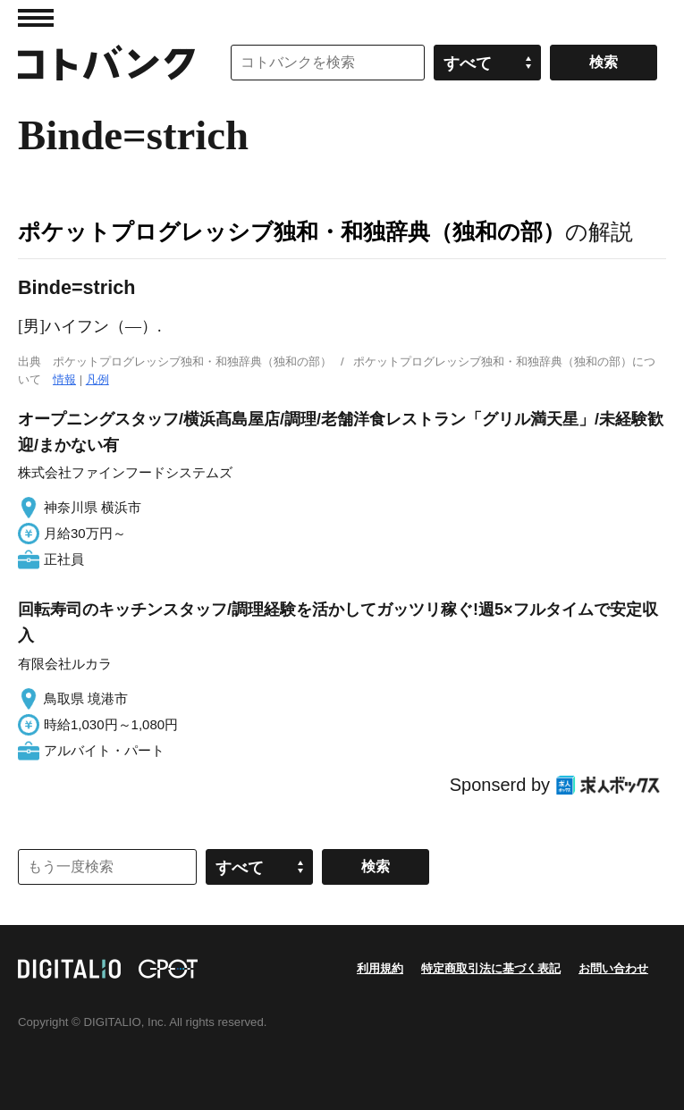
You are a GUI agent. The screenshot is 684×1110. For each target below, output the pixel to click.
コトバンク (106, 62)
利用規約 (380, 968)
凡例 (97, 379)
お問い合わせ (613, 968)
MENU (36, 18)
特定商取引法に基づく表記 (491, 968)
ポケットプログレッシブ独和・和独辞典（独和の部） (291, 231)
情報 (64, 379)
